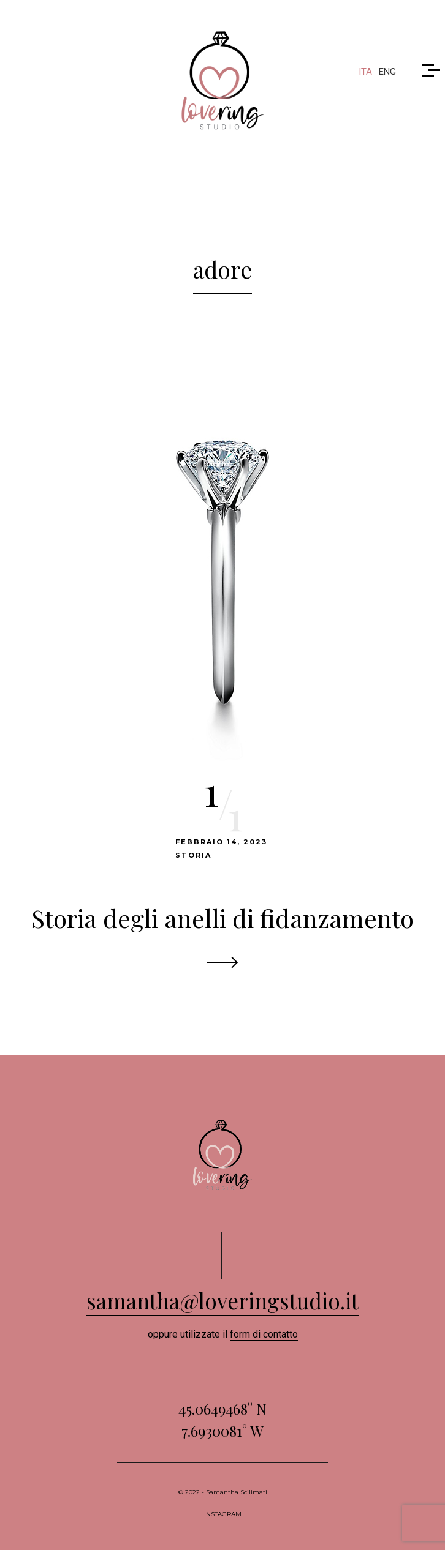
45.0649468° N (222, 1408)
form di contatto (264, 1334)
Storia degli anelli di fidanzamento (222, 918)
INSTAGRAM (223, 1514)
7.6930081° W (222, 1430)
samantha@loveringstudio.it (222, 1300)
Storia (193, 855)
